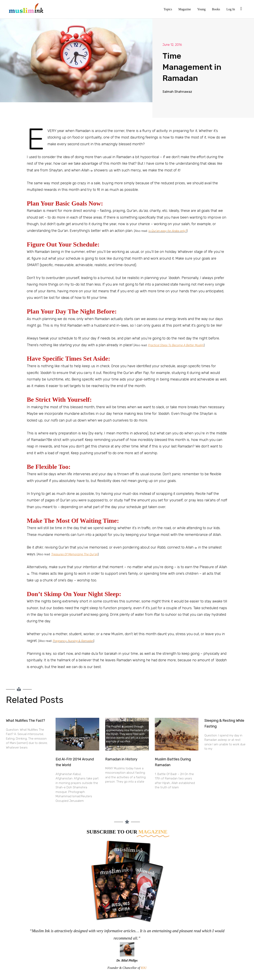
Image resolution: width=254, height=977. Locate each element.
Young (201, 9)
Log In (230, 9)
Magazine (184, 9)
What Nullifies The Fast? (25, 720)
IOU (143, 967)
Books (216, 9)
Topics (168, 9)
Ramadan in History (121, 759)
